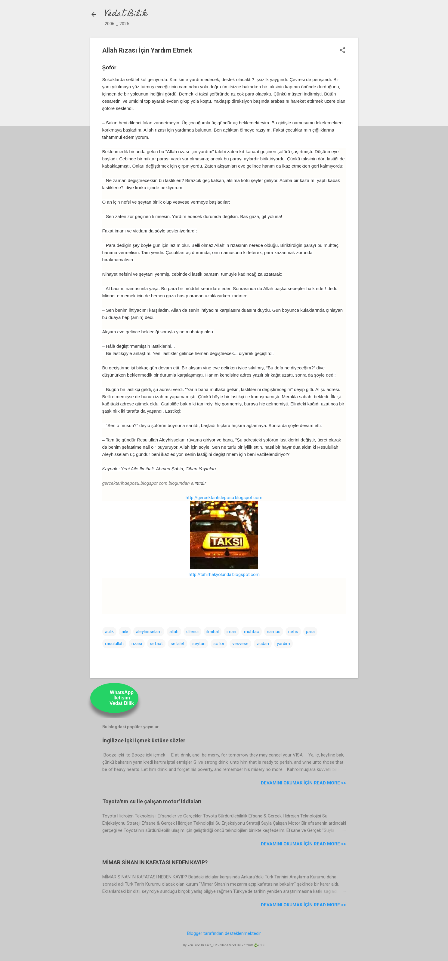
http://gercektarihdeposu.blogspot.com (224, 497)
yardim (283, 643)
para (310, 631)
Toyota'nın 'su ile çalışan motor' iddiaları (152, 801)
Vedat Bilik (126, 14)
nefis (293, 631)
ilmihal (212, 631)
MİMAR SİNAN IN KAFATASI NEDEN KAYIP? (155, 862)
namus (273, 631)
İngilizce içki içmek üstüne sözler (143, 740)
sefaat (156, 643)
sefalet (177, 643)
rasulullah (114, 643)
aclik (109, 631)
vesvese (240, 643)
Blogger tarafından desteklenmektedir (224, 933)
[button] (342, 51)
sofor (218, 643)
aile (125, 631)
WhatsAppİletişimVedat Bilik (122, 698)
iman (231, 631)
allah (173, 631)
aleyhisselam (149, 631)
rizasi (136, 643)
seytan (198, 643)
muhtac (251, 631)
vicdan (262, 643)
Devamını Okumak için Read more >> (303, 783)
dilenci (192, 631)
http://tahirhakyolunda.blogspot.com (224, 574)
